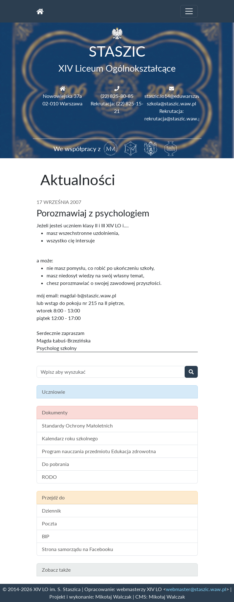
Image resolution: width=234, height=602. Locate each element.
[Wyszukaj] (191, 372)
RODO (49, 477)
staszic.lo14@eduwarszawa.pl (176, 96)
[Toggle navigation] (189, 11)
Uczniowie (53, 392)
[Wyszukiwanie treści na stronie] (111, 372)
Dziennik (51, 510)
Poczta (49, 523)
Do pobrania (55, 464)
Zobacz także (56, 570)
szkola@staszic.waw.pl (171, 103)
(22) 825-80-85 (117, 96)
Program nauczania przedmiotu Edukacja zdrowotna (99, 451)
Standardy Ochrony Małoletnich (77, 425)
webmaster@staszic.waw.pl (196, 589)
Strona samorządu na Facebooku (77, 549)
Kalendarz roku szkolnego (70, 438)
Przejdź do (53, 497)
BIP (45, 536)
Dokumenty (54, 412)
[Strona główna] (40, 11)
